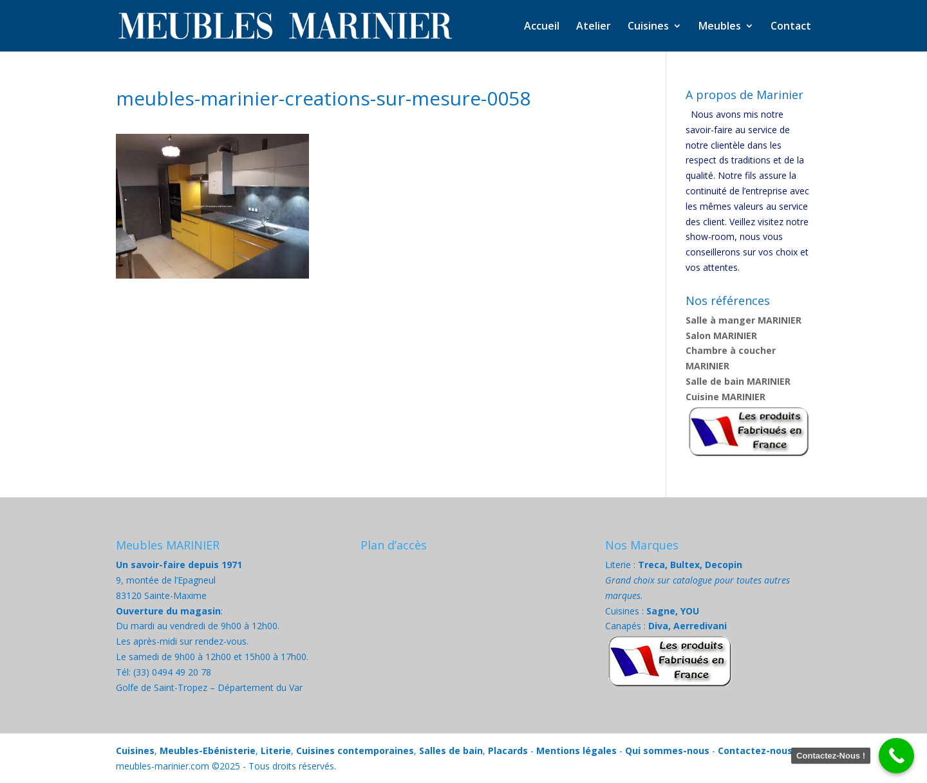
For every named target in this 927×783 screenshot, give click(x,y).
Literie (276, 750)
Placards (508, 750)
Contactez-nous (755, 750)
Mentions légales (576, 750)
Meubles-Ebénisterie (208, 750)
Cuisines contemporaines (355, 750)
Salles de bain (451, 750)
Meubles (719, 27)
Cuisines (648, 27)
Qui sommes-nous (667, 750)
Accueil (541, 27)
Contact (791, 27)
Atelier (593, 27)
